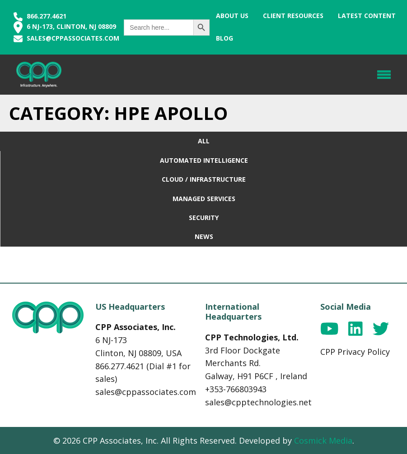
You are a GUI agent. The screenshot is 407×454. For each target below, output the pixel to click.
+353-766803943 (236, 389)
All (204, 141)
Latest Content (367, 15)
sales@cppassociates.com (73, 38)
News (204, 236)
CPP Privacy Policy (355, 351)
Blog (224, 38)
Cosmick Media (323, 440)
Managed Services (204, 198)
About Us (232, 15)
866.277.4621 (40, 16)
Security (204, 217)
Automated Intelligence (204, 160)
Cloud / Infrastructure (204, 179)
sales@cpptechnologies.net (258, 402)
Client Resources (293, 15)
